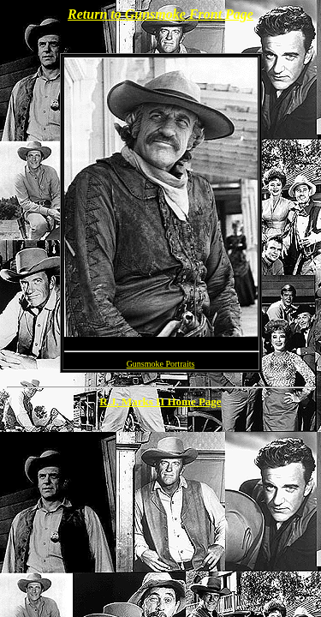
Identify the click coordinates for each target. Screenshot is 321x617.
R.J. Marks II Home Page (160, 401)
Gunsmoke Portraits (161, 363)
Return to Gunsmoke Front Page (160, 14)
